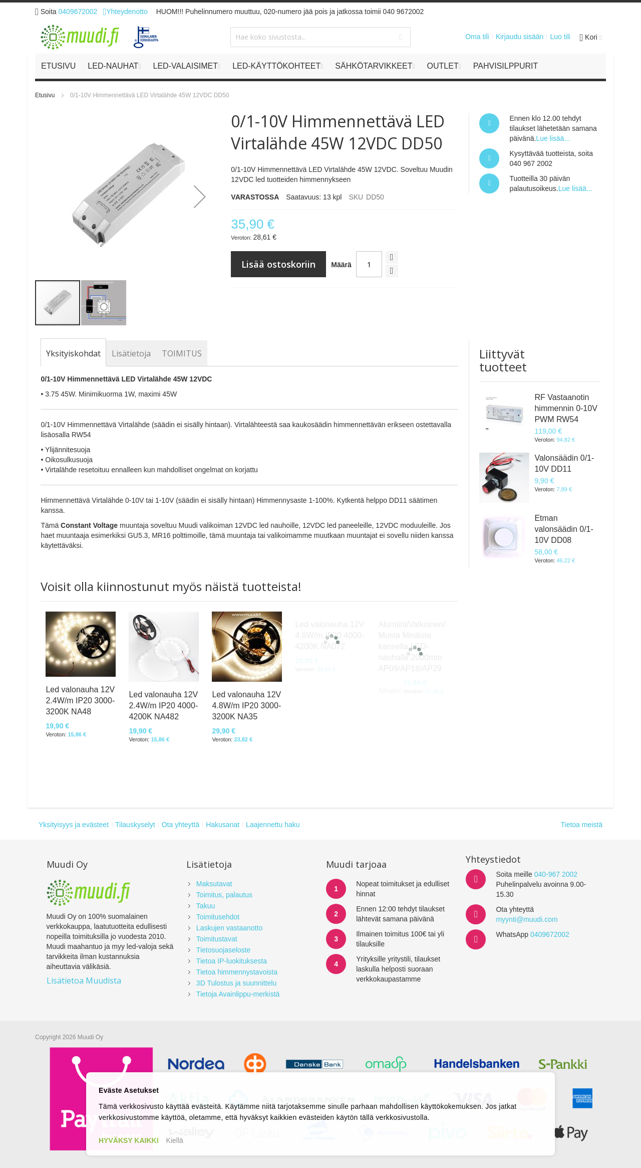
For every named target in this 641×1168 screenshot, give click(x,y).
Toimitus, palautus (224, 895)
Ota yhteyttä (180, 825)
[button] (200, 196)
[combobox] (320, 37)
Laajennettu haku (272, 825)
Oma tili (477, 37)
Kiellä (174, 1140)
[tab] (73, 353)
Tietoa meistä (581, 825)
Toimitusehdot (217, 917)
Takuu (205, 906)
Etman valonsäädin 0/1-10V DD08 (563, 529)
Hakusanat (222, 825)
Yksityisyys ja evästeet (74, 825)
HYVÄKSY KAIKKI (129, 1140)
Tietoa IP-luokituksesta (231, 961)
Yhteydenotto (125, 12)
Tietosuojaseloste (223, 950)
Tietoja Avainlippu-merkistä (238, 994)
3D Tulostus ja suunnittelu (236, 983)
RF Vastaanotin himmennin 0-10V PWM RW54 (565, 408)
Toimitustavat (216, 939)
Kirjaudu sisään (520, 37)
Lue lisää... (553, 138)
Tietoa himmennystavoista (236, 972)
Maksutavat (214, 884)
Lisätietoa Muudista (84, 980)
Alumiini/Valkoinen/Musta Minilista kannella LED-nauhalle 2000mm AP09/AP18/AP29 (411, 646)
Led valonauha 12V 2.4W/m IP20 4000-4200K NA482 (163, 705)
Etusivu (45, 95)
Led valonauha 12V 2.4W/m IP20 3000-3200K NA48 (80, 700)
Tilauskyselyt (135, 825)
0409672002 (78, 12)
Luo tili (560, 37)
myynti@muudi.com (526, 919)
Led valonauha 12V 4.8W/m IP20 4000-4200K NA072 (329, 635)
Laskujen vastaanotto (229, 928)
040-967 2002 (555, 874)
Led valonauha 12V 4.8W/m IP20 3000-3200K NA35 (246, 705)
